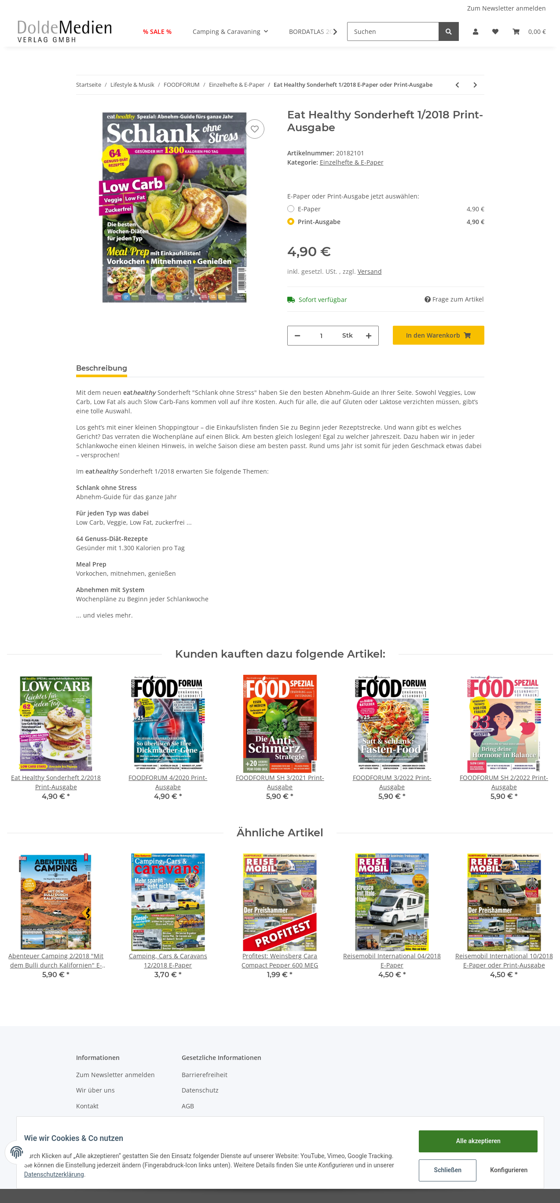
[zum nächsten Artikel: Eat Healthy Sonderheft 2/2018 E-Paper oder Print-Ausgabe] (475, 84)
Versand (370, 271)
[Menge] (321, 335)
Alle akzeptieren (472, 1140)
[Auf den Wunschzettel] (254, 129)
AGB (188, 1106)
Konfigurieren (503, 1170)
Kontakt (87, 1106)
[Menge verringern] (297, 335)
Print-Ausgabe (391, 221)
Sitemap (194, 1121)
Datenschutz (200, 1090)
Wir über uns (95, 1090)
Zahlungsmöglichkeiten (110, 1121)
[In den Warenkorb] (438, 335)
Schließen (441, 1170)
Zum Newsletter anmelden (506, 8)
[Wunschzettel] (495, 31)
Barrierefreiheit (204, 1075)
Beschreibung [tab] (101, 368)
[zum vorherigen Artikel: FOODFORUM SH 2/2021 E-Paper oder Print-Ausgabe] (457, 84)
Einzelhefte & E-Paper (352, 162)
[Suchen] (393, 31)
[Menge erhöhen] (368, 335)
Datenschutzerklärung (101, 1174)
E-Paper (391, 208)
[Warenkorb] (529, 31)
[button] (475, 31)
